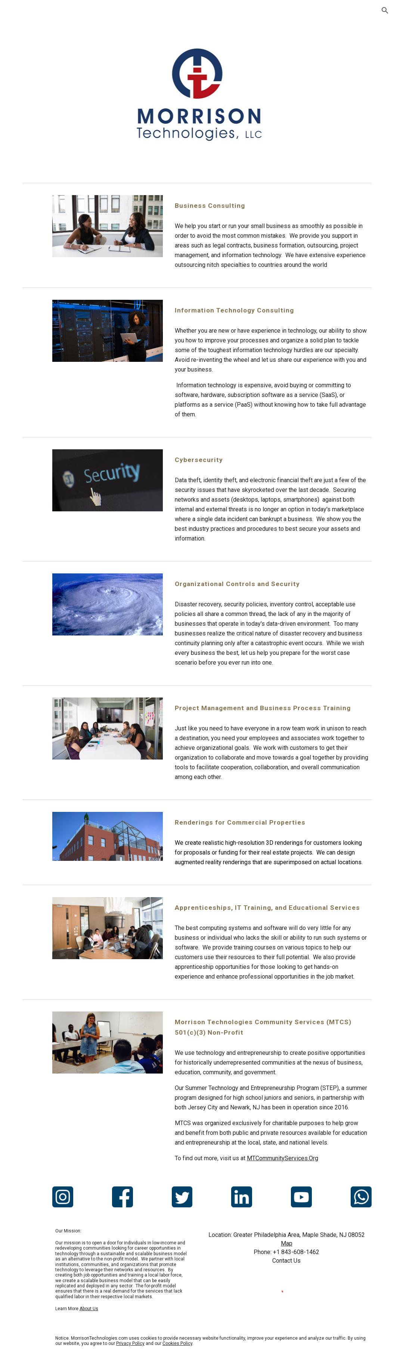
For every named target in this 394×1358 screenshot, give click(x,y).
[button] (385, 10)
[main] (272, 205)
